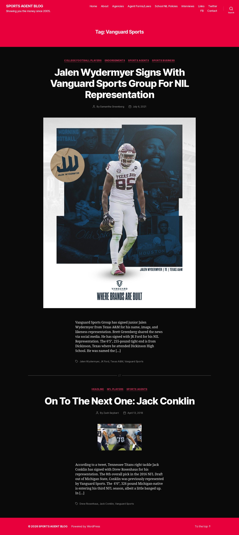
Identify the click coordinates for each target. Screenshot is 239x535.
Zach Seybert (111, 412)
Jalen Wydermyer (89, 361)
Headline (98, 389)
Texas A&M (116, 361)
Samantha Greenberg (112, 106)
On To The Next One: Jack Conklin (120, 401)
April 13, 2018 (135, 412)
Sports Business (163, 60)
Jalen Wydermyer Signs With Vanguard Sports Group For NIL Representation (119, 83)
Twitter (212, 6)
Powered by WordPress (85, 526)
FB (201, 10)
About (105, 6)
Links (201, 6)
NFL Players (115, 389)
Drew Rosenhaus (89, 503)
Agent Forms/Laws (139, 6)
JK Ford (105, 361)
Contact (212, 10)
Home (93, 6)
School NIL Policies (166, 6)
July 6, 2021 (139, 106)
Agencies (118, 6)
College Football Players (83, 60)
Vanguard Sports (134, 361)
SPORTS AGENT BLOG (24, 6)
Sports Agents (138, 60)
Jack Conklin (107, 503)
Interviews (188, 6)
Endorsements (115, 60)
